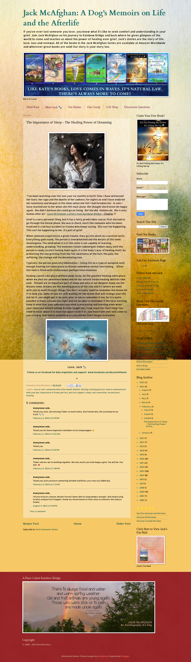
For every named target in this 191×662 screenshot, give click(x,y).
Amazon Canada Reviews (149, 521)
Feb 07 (147, 414)
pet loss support (76, 392)
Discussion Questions (137, 107)
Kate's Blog (142, 365)
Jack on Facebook (145, 293)
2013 (142, 479)
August (145, 390)
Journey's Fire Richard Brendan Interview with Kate (152, 348)
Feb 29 (147, 410)
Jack (145, 265)
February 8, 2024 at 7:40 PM (46, 468)
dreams (76, 389)
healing (84, 389)
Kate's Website (144, 278)
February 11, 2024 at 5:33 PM (46, 484)
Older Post (123, 523)
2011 (142, 483)
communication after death (59, 389)
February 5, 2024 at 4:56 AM (46, 434)
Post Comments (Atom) (47, 529)
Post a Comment (38, 511)
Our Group (93, 107)
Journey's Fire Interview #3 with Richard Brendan (152, 360)
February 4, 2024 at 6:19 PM (46, 418)
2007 (142, 496)
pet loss (64, 392)
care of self (39, 389)
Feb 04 (147, 418)
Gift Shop (112, 107)
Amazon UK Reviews (146, 517)
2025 (142, 382)
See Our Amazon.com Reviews (151, 513)
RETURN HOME (143, 369)
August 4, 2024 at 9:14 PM (45, 506)
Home (78, 523)
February (146, 406)
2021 (142, 446)
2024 (142, 386)
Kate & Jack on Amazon (148, 282)
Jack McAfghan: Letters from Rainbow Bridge (74, 213)
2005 (142, 500)
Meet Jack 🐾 (53, 107)
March (145, 402)
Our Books (74, 107)
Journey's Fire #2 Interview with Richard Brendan (152, 354)
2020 (142, 450)
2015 (142, 471)
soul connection (99, 392)
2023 (142, 438)
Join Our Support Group (148, 285)
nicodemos (103, 656)
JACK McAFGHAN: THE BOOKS (151, 343)
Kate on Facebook (145, 289)
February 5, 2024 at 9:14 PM (46, 450)
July (144, 394)
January (146, 433)
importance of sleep (50, 392)
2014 (142, 475)
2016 (142, 467)
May (144, 398)
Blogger (125, 656)
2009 (142, 492)
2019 (142, 454)
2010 (142, 488)
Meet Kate (33, 107)
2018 (142, 459)
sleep (88, 392)
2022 (142, 442)
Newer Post (31, 523)
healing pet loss (97, 389)
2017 (142, 463)
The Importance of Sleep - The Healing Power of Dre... (155, 423)
